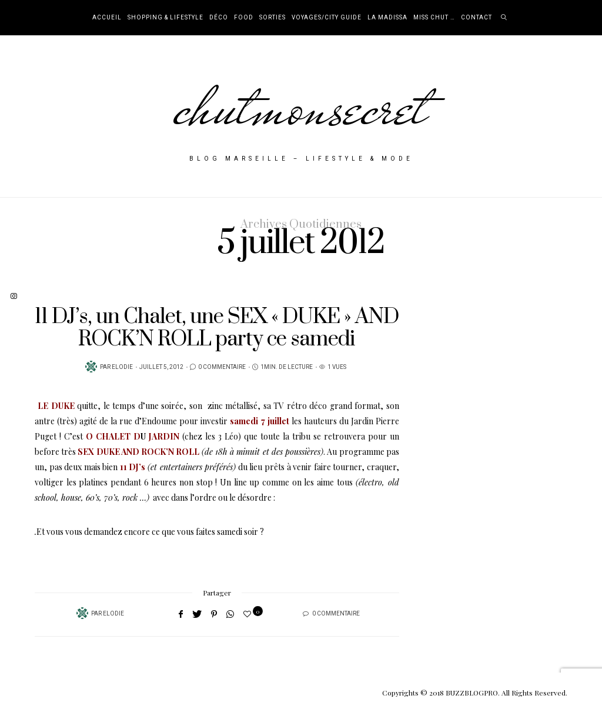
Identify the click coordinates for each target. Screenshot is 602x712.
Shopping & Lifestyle (165, 18)
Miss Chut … (434, 18)
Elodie (122, 367)
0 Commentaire (222, 367)
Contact (476, 18)
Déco (218, 18)
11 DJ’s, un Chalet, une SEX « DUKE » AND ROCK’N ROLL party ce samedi (217, 328)
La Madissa (387, 18)
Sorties (272, 18)
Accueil (107, 18)
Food (243, 18)
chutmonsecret (301, 107)
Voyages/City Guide (327, 18)
